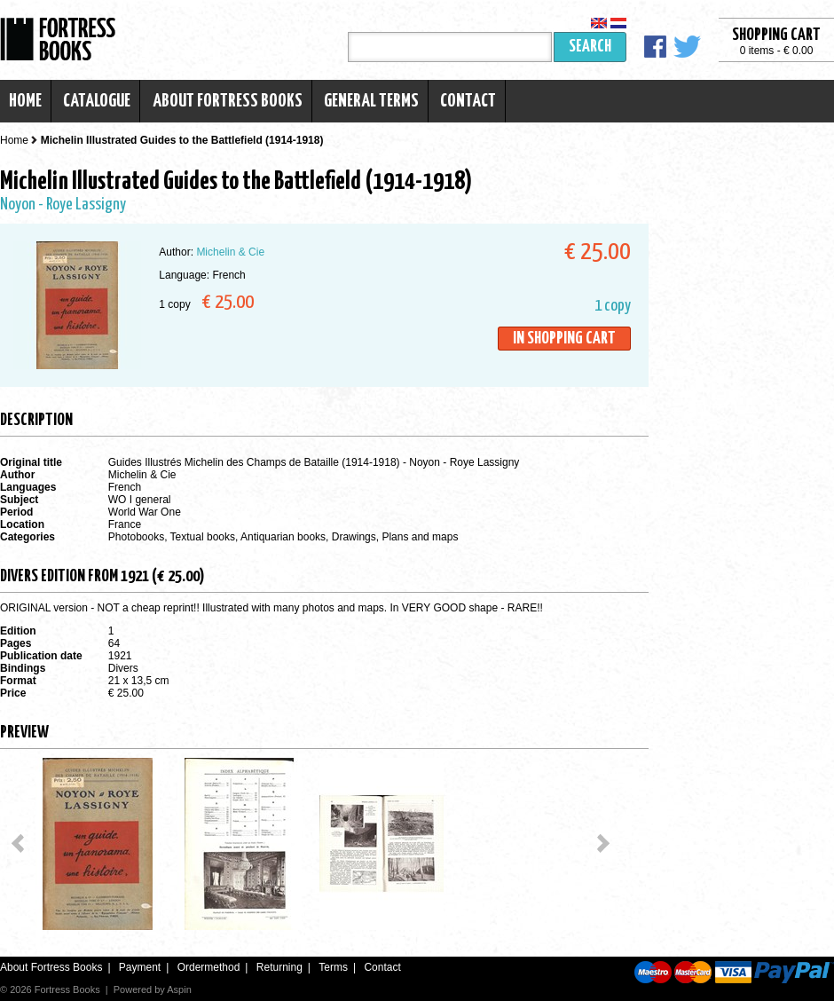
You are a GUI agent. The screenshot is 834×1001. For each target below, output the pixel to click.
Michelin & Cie (230, 252)
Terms (333, 967)
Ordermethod (208, 967)
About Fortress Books (228, 101)
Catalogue (96, 101)
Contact (468, 101)
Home (25, 101)
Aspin (179, 989)
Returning (279, 967)
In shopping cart (564, 338)
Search (590, 46)
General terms (371, 101)
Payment (140, 967)
